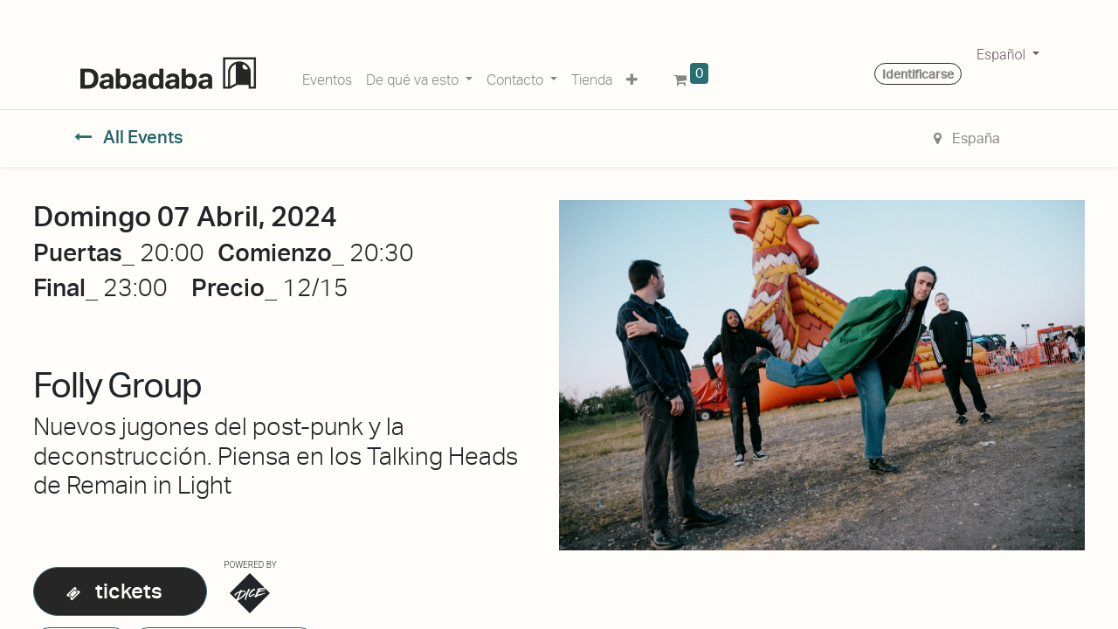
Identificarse (918, 74)
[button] (632, 77)
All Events (128, 137)
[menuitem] (327, 77)
